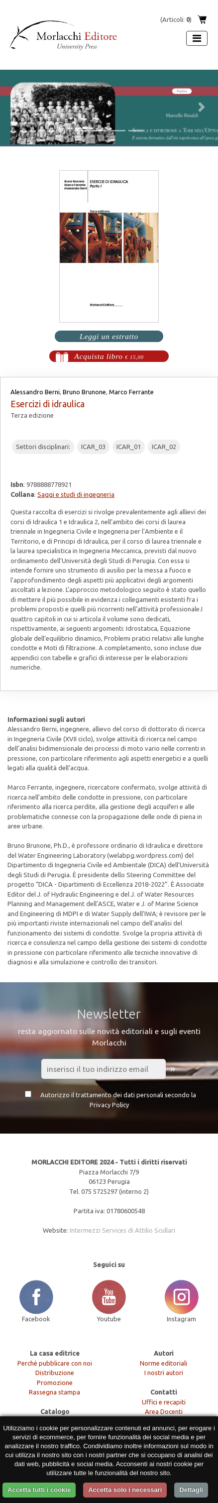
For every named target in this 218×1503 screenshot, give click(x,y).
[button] (16, 107)
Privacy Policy (109, 1104)
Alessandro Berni (35, 391)
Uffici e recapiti (164, 1401)
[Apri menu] (197, 38)
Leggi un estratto (109, 336)
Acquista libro (109, 356)
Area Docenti (164, 1411)
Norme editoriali (163, 1363)
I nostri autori (163, 1372)
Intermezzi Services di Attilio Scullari (122, 1230)
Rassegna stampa (54, 1391)
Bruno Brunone (84, 391)
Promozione (55, 1382)
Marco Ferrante (131, 391)
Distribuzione (54, 1372)
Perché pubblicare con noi (54, 1363)
